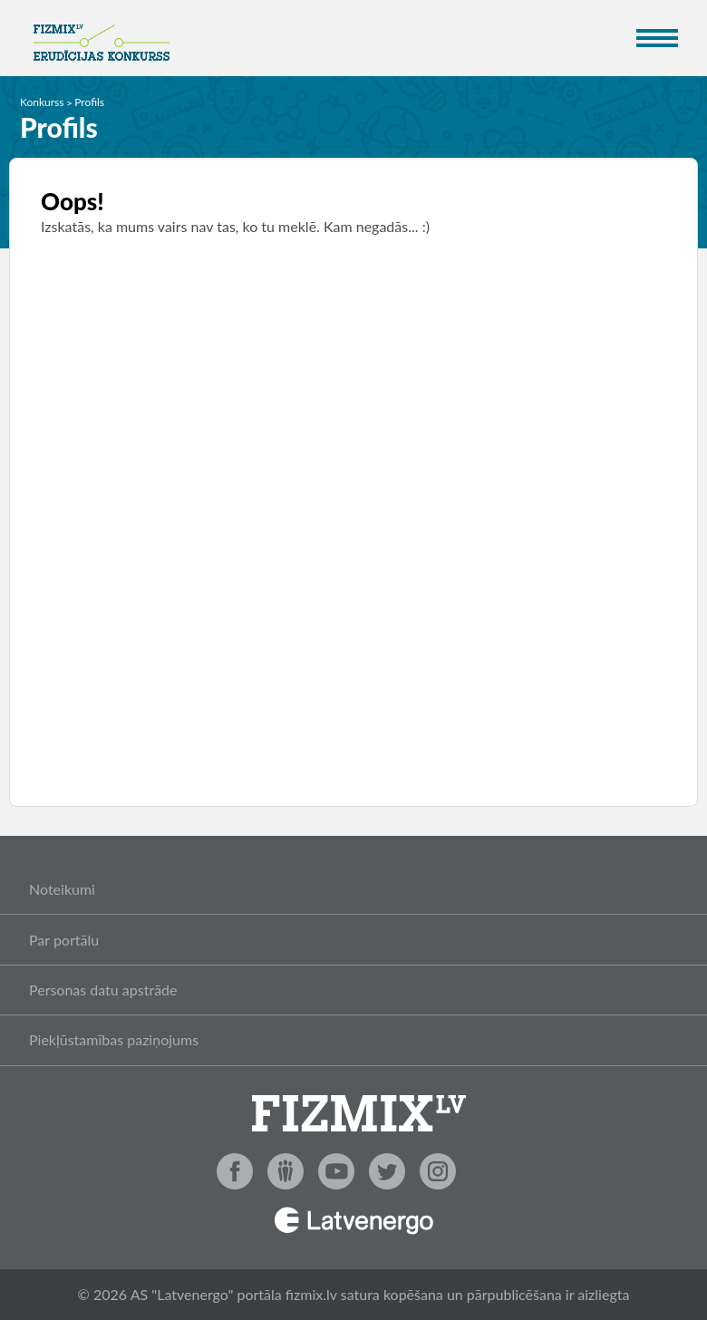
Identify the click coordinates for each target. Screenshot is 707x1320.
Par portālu (64, 939)
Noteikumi (62, 889)
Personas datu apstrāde (103, 989)
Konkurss (42, 102)
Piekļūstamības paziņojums (114, 1039)
